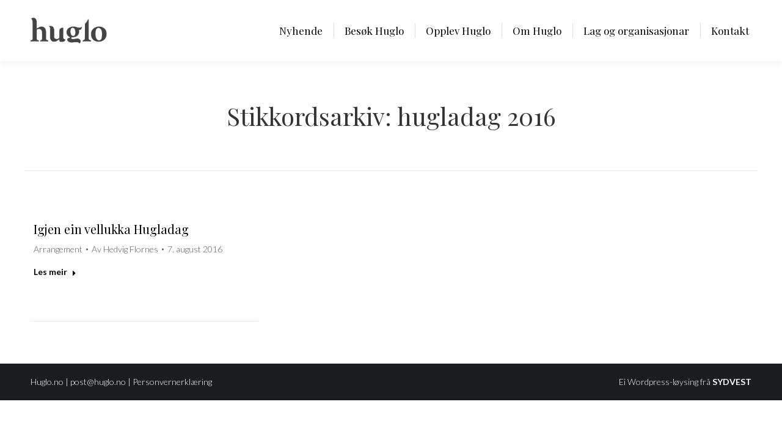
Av (125, 249)
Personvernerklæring (172, 381)
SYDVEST (731, 381)
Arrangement (58, 249)
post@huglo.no (98, 381)
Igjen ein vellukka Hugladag (111, 229)
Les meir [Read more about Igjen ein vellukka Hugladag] (55, 271)
